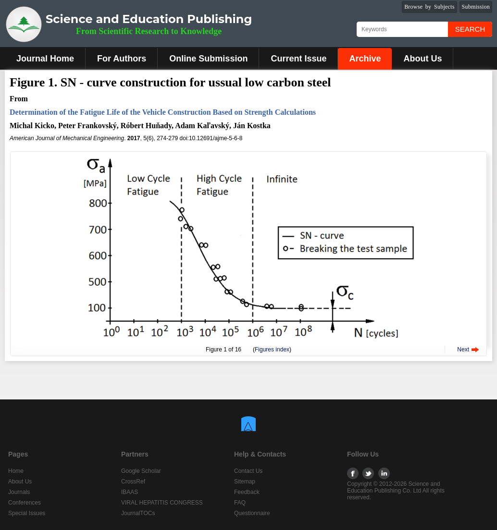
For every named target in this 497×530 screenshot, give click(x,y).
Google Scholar (141, 471)
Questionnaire (252, 513)
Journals (19, 492)
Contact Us (248, 471)
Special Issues (26, 513)
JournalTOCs (138, 513)
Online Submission (208, 58)
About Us (422, 58)
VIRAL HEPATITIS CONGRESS (162, 502)
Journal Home (45, 58)
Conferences (24, 502)
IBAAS (129, 492)
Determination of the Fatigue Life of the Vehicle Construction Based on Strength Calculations (163, 112)
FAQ (240, 502)
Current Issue (298, 58)
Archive (365, 58)
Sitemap (244, 481)
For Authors (121, 58)
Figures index (272, 349)
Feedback (247, 492)
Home (16, 471)
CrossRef (133, 481)
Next (463, 349)
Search (470, 29)
